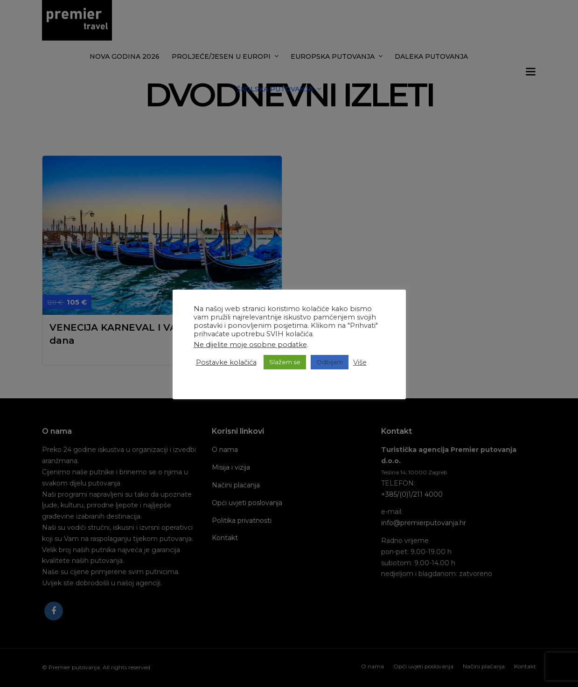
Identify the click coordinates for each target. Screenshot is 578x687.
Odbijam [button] (329, 362)
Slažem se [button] (284, 362)
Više (360, 362)
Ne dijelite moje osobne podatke (250, 344)
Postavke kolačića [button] (226, 362)
